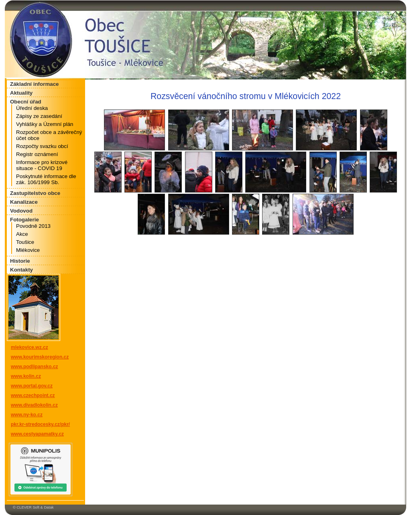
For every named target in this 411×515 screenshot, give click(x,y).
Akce (22, 234)
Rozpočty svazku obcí (42, 146)
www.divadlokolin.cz (34, 405)
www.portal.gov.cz (32, 386)
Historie (20, 261)
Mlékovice (28, 250)
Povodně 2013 (33, 226)
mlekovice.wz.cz (29, 347)
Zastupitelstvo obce (35, 193)
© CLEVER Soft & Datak (33, 507)
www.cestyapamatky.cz (37, 434)
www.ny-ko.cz (27, 415)
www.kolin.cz (26, 376)
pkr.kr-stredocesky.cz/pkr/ (40, 424)
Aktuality (21, 93)
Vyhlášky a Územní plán (44, 124)
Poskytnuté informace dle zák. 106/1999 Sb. (46, 179)
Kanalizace (24, 202)
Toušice (25, 242)
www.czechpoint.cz (33, 395)
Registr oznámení (37, 154)
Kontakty (21, 270)
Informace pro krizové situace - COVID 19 (41, 165)
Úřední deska (32, 108)
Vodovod (21, 211)
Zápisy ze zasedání (39, 116)
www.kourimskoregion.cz (40, 357)
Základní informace (34, 84)
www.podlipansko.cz (34, 366)
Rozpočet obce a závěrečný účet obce (49, 135)
